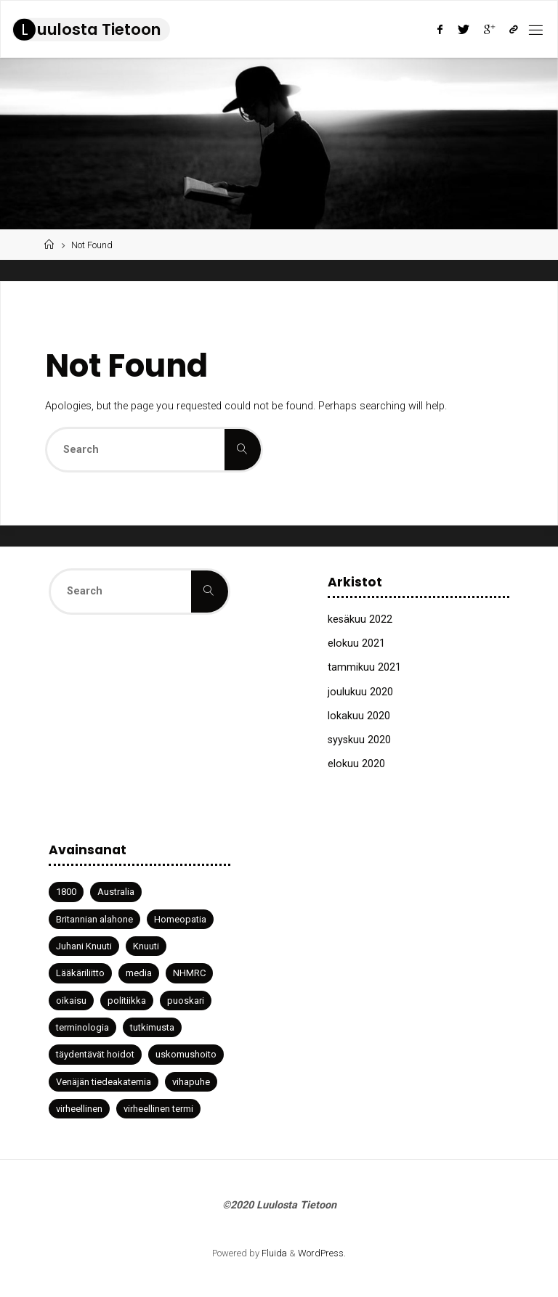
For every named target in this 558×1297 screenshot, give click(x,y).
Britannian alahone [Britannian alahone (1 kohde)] (94, 919)
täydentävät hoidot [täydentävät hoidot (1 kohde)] (95, 1054)
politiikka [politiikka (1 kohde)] (127, 1000)
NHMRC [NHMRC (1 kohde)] (189, 972)
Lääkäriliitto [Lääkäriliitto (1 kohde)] (80, 972)
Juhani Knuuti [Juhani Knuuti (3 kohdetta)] (84, 946)
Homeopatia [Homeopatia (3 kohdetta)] (180, 919)
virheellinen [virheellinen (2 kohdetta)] (79, 1108)
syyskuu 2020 (359, 740)
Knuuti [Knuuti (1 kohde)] (146, 946)
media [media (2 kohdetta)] (139, 972)
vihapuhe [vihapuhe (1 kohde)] (191, 1081)
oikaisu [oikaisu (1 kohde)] (71, 1000)
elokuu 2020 (356, 764)
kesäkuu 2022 (360, 619)
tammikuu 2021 (364, 667)
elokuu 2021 (356, 643)
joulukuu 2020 (360, 692)
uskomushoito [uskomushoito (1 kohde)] (186, 1054)
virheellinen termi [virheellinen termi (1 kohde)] (158, 1108)
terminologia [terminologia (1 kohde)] (82, 1027)
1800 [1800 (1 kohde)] (66, 891)
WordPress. (322, 1253)
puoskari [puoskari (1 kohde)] (185, 1000)
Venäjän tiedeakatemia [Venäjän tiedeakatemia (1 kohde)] (103, 1081)
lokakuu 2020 (359, 716)
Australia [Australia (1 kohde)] (115, 891)
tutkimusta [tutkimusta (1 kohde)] (152, 1027)
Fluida (273, 1253)
